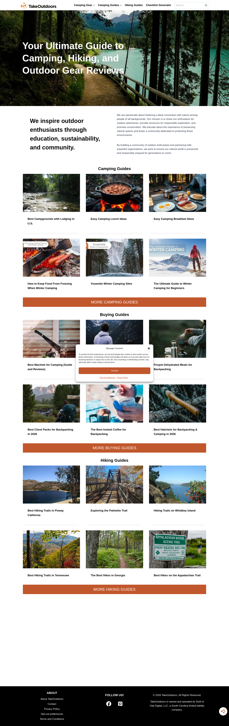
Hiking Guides (134, 5)
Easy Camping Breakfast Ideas (175, 218)
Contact (52, 704)
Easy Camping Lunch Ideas (110, 218)
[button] (148, 348)
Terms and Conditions (52, 719)
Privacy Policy (122, 378)
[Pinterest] (120, 704)
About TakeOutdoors (52, 699)
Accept (114, 370)
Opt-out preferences (107, 378)
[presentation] (51, 193)
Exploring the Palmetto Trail (110, 510)
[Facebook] (109, 704)
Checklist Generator (158, 5)
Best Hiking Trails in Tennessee (50, 575)
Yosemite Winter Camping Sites (113, 283)
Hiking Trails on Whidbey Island (176, 510)
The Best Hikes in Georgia (109, 575)
